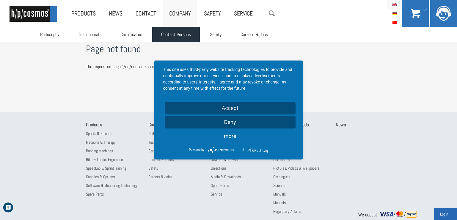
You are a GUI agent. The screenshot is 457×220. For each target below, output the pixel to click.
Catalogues (281, 176)
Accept (230, 108)
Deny (230, 122)
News (116, 13)
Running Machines (99, 151)
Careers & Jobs (254, 34)
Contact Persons (176, 34)
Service (243, 13)
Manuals (279, 194)
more (230, 136)
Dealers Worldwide (225, 159)
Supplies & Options (100, 176)
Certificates (131, 34)
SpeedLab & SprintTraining (106, 168)
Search (272, 13)
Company (180, 13)
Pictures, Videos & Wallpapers (296, 168)
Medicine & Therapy (101, 142)
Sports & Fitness (99, 133)
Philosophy (49, 34)
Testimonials (89, 34)
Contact (146, 13)
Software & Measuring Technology (112, 185)
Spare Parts (95, 194)
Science (279, 185)
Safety (216, 34)
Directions (219, 168)
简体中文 (394, 22)
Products (83, 13)
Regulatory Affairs (287, 211)
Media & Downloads (226, 176)
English (394, 4)
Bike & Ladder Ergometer (105, 159)
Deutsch (394, 13)
